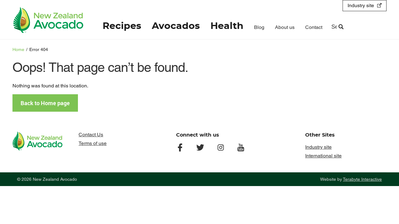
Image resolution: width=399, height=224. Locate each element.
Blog (259, 27)
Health (226, 26)
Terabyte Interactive (362, 179)
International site (323, 156)
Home (18, 49)
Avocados (176, 26)
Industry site (361, 5)
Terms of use (93, 143)
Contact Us (91, 135)
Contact (313, 27)
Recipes (122, 26)
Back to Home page (45, 103)
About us (285, 27)
